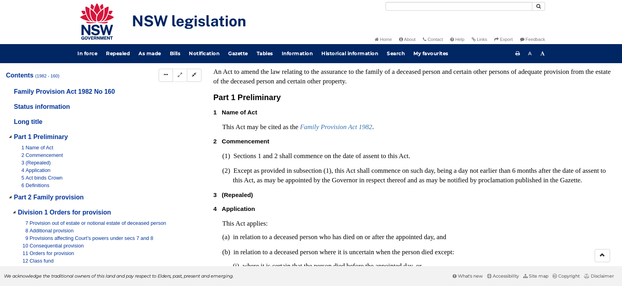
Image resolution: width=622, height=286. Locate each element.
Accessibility (503, 276)
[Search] (459, 6)
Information (297, 53)
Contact (433, 39)
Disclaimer (599, 276)
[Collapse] (194, 75)
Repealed (118, 53)
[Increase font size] (542, 53)
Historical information (349, 53)
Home (383, 39)
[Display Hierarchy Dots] (166, 75)
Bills (175, 53)
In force (87, 53)
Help (457, 39)
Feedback (532, 39)
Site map (535, 276)
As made (149, 53)
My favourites (430, 53)
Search (396, 53)
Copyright (566, 276)
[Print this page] (517, 53)
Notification (204, 53)
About (407, 39)
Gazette (238, 53)
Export (503, 39)
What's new (468, 276)
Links (479, 39)
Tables (265, 53)
